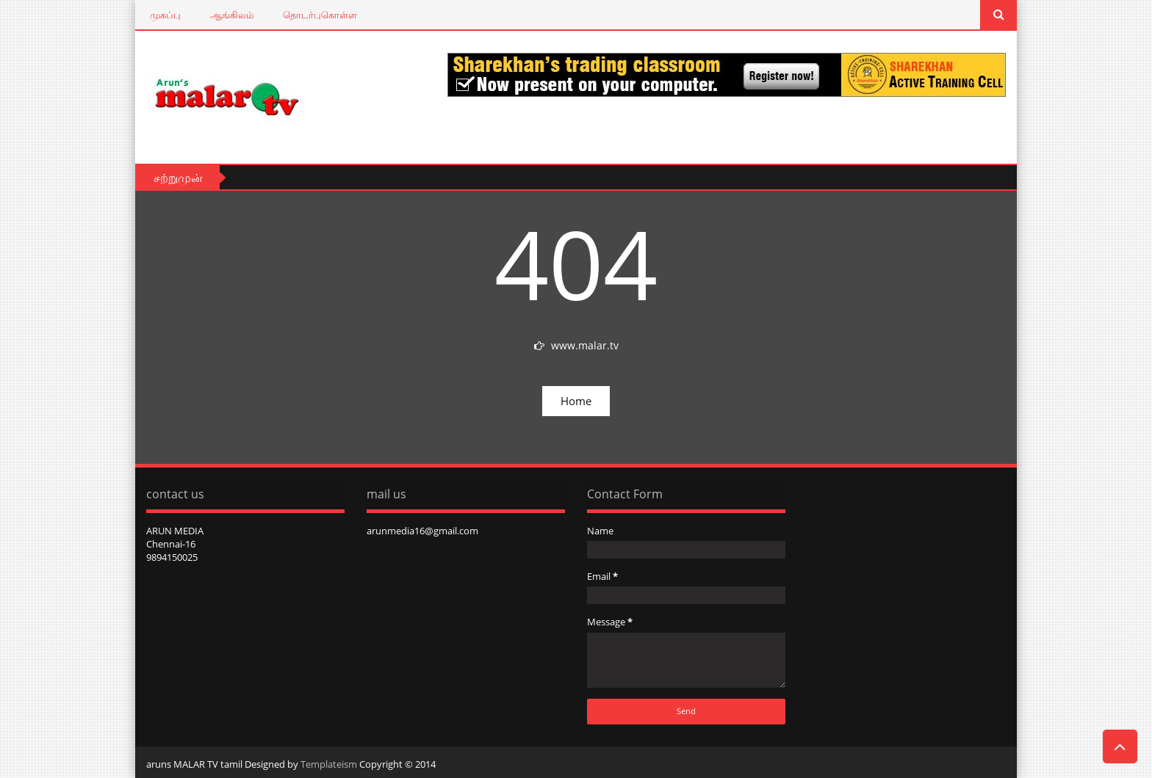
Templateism (328, 764)
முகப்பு (165, 14)
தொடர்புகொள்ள (320, 14)
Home (576, 400)
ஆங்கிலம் (231, 14)
